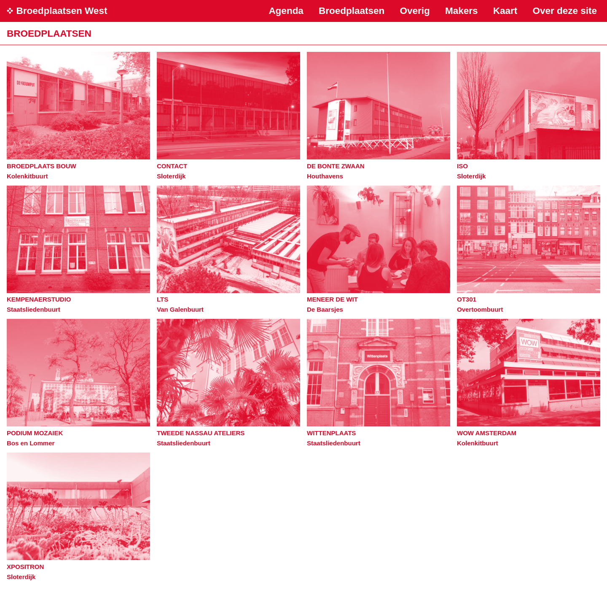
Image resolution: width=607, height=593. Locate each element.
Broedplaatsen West (61, 10)
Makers (461, 10)
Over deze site (564, 10)
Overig (415, 10)
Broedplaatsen (351, 10)
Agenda (286, 10)
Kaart (505, 10)
